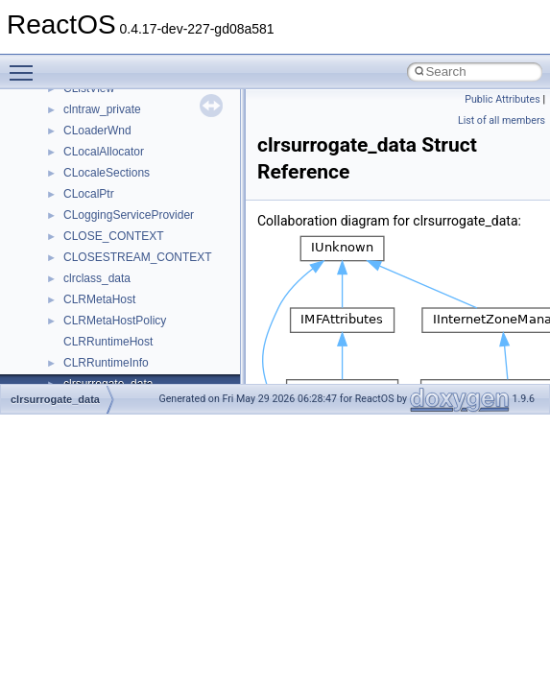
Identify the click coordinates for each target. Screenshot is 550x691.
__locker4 (88, 166)
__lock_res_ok (100, 124)
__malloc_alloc (101, 187)
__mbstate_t (95, 208)
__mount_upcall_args (118, 292)
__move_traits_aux (111, 356)
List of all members (501, 120)
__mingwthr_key (105, 271)
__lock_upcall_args (112, 145)
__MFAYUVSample (112, 250)
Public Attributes (502, 99)
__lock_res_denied (111, 102)
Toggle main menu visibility (26, 64)
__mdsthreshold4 (107, 229)
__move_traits (99, 335)
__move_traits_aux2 (115, 377)
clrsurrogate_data (55, 399)
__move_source (104, 314)
